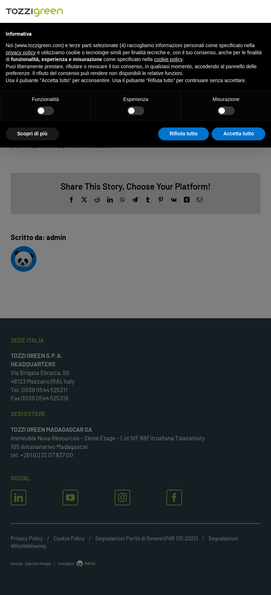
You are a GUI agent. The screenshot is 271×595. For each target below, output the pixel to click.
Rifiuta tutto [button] (184, 133)
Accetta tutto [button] (238, 133)
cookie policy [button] (168, 59)
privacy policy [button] (21, 52)
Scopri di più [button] (32, 133)
